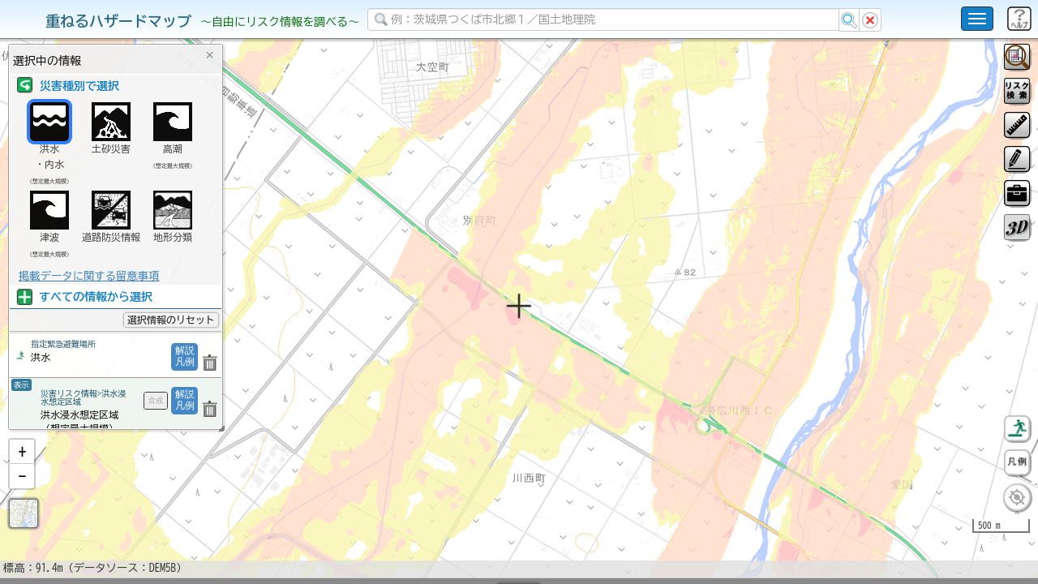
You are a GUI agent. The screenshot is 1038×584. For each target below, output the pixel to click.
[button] (22, 494)
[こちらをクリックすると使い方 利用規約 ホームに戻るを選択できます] (977, 18)
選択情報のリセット (171, 319)
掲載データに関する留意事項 (89, 275)
